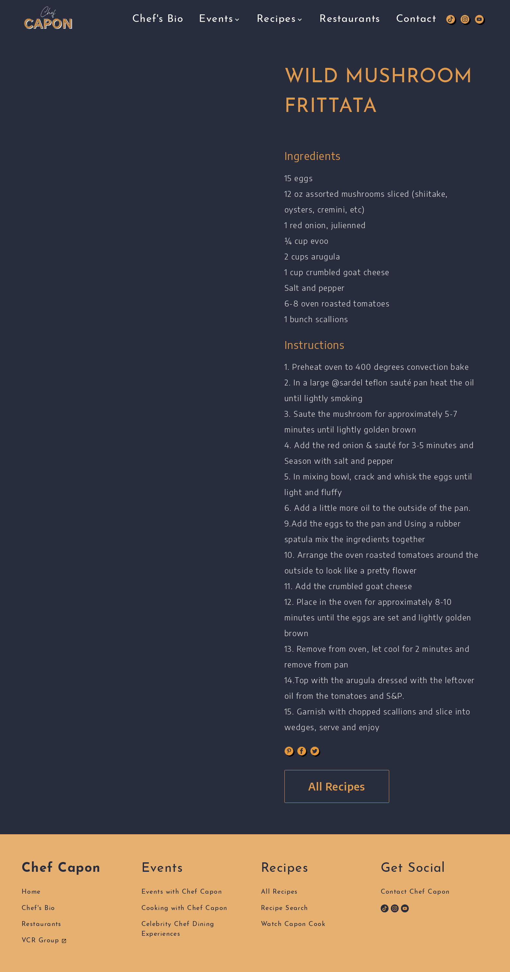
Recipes (280, 16)
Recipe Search (284, 908)
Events (220, 17)
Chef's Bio (157, 18)
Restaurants (349, 13)
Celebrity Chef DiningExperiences (178, 929)
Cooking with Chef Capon (184, 908)
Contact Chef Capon (415, 892)
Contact (416, 13)
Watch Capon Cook (293, 924)
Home (31, 892)
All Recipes (336, 786)
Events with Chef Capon (181, 892)
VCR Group (44, 940)
